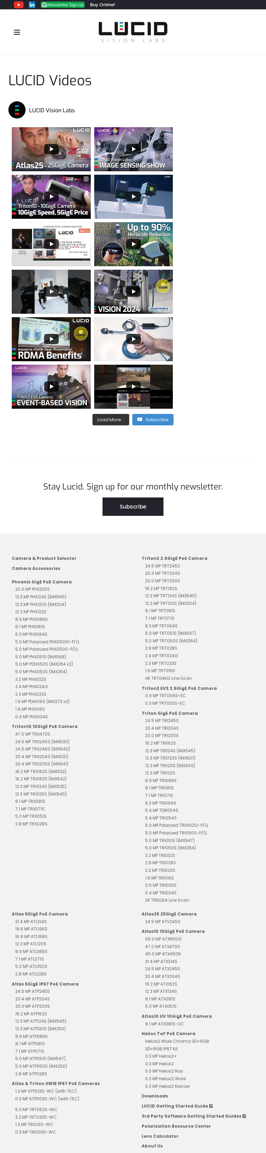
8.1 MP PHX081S (30, 532)
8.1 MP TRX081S (30, 706)
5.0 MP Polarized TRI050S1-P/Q (176, 730)
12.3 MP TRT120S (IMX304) (170, 508)
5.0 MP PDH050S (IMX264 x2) (44, 569)
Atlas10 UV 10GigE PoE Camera (177, 921)
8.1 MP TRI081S (159, 693)
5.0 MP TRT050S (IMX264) (171, 546)
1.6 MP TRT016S (160, 576)
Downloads (155, 1001)
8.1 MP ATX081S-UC (164, 929)
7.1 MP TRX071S (30, 714)
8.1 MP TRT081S (160, 516)
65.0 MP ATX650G (163, 844)
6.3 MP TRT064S (161, 531)
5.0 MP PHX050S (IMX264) (41, 577)
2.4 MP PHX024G (31, 592)
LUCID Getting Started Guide (177, 1011)
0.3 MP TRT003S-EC (165, 608)
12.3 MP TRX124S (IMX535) (40, 691)
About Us (152, 1051)
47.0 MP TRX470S (32, 639)
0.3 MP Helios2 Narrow (167, 991)
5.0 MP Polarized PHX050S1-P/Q (47, 547)
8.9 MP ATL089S (31, 856)
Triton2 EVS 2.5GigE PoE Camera (179, 593)
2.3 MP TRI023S (160, 775)
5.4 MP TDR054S (161, 715)
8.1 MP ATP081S (30, 949)
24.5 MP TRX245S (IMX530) (42, 647)
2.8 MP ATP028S (31, 979)
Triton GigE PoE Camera (170, 618)
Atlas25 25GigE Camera (169, 819)
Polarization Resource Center (176, 1031)
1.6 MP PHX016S (30, 614)
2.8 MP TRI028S (160, 768)
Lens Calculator (160, 1041)
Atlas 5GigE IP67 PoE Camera (45, 889)
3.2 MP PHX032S (30, 584)
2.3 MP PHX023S (30, 599)
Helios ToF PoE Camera (168, 939)
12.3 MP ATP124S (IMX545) (40, 926)
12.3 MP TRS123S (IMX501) (170, 663)
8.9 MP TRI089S (161, 685)
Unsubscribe (133, 1124)
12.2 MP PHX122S (30, 517)
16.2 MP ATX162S (161, 889)
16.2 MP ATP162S (31, 919)
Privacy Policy (38, 1117)
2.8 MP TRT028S (161, 553)
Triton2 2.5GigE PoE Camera (174, 463)
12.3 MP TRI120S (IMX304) (170, 671)
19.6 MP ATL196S (31, 834)
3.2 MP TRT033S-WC (36, 1022)
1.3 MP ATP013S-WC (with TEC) (46, 996)
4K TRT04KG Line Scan (168, 583)
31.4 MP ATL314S (31, 827)
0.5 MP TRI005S (161, 790)
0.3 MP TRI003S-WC (35, 1037)
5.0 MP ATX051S (161, 911)
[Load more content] (110, 325)
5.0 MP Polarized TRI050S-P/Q (175, 738)
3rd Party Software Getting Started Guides (194, 1021)
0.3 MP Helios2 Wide (165, 984)
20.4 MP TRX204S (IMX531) (41, 662)
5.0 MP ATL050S (31, 871)
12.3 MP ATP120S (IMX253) (40, 934)
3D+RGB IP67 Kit (161, 954)
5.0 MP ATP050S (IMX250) (41, 971)
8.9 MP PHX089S (31, 524)
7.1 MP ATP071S (29, 956)
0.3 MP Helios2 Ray (164, 976)
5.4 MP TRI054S (161, 723)
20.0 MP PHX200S (32, 494)
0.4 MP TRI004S (161, 798)
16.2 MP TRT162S (161, 493)
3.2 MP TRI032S (160, 760)
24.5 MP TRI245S (162, 625)
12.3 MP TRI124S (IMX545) (170, 656)
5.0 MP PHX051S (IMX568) (40, 562)
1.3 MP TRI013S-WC (34, 1029)
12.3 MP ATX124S (161, 896)
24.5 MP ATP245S (32, 896)
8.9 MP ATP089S (31, 941)
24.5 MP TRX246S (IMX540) (42, 654)
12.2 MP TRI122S (160, 678)
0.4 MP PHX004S (31, 622)
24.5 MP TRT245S (162, 471)
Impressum (138, 1117)
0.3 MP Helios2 (159, 969)
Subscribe (133, 411)
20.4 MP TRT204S (162, 478)
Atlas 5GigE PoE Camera (40, 819)
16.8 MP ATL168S (31, 841)
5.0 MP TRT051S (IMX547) (170, 538)
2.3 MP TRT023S (161, 568)
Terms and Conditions (89, 1117)
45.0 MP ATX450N (163, 859)
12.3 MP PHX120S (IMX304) (40, 509)
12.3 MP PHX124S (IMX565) (40, 502)
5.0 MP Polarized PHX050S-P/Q (46, 554)
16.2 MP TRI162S (160, 648)
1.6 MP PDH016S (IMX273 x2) (42, 606)
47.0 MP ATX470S (162, 852)
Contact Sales (178, 1117)
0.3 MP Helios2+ (161, 961)
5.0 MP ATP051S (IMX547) (40, 963)
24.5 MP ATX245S (162, 874)
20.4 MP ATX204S (162, 881)
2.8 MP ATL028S (31, 879)
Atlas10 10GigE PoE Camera (173, 836)
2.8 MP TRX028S (31, 729)
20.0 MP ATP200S (32, 911)
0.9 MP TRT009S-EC (165, 601)
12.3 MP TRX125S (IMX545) (41, 699)
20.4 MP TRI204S (162, 633)
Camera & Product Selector (44, 463)
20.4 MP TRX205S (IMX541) (42, 669)
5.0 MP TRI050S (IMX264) (170, 753)
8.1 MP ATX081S (160, 904)
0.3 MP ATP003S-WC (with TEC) (47, 1004)
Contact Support (224, 1117)
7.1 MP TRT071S (160, 523)
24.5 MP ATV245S (162, 827)
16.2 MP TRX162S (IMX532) (40, 676)
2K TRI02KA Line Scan (167, 805)
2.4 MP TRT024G (161, 561)
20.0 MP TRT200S (162, 486)
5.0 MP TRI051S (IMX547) (170, 745)
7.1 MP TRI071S (159, 700)
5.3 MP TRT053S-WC (36, 1014)
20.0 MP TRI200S (162, 640)
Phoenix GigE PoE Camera (42, 487)
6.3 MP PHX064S (31, 539)
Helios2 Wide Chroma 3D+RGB (177, 946)
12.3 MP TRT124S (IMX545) (171, 501)
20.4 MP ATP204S (32, 904)
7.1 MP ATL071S (29, 864)
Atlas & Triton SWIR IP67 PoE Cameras (56, 988)
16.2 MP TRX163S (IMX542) (41, 684)
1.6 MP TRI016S (159, 783)
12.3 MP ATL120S (30, 849)
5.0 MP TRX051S (31, 721)
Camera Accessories (36, 473)
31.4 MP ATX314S (161, 866)
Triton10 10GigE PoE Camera (45, 631)
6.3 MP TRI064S (160, 708)
